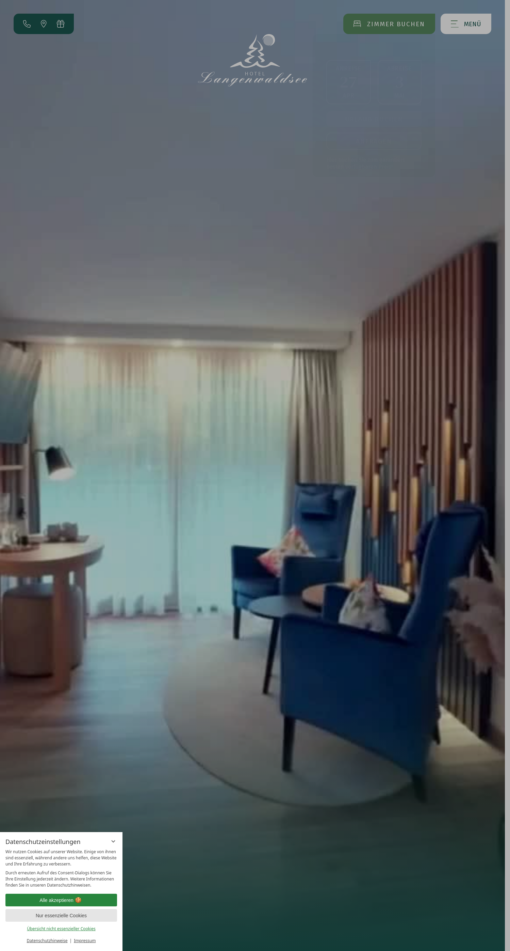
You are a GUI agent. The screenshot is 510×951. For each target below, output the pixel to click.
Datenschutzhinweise (47, 941)
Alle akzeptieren (61, 900)
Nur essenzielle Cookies (61, 915)
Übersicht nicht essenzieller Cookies (61, 929)
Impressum (85, 941)
